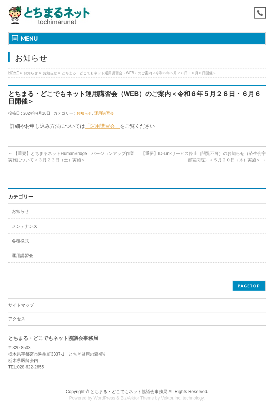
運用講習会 (104, 113)
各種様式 (20, 240)
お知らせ (50, 73)
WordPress (104, 398)
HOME (13, 73)
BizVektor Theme (137, 398)
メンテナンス (24, 226)
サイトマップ (21, 305)
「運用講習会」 (102, 126)
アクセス (16, 318)
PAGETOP (249, 285)
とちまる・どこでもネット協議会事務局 (128, 391)
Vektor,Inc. (171, 398)
